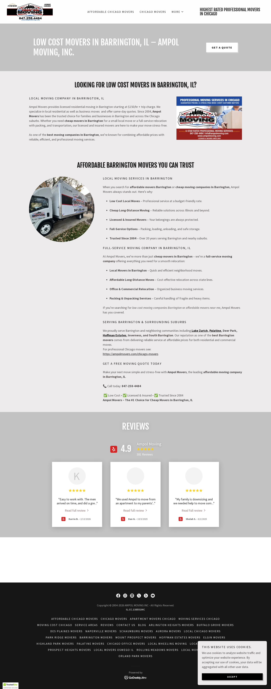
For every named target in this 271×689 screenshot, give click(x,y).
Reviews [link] (107, 625)
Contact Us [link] (125, 625)
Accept (232, 676)
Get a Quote (222, 47)
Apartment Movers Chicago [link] (153, 618)
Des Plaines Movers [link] (66, 631)
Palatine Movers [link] (90, 643)
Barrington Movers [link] (96, 637)
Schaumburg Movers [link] (136, 631)
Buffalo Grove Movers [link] (215, 625)
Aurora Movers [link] (168, 631)
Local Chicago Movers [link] (202, 631)
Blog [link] (142, 625)
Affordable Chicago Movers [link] (110, 11)
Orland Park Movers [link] (136, 656)
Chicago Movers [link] (153, 11)
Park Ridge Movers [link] (61, 637)
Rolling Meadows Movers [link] (158, 650)
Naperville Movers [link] (101, 631)
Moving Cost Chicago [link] (54, 625)
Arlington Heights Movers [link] (171, 625)
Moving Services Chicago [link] (199, 618)
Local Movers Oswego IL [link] (114, 650)
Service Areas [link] (86, 625)
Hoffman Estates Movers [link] (179, 637)
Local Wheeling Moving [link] (167, 643)
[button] (178, 12)
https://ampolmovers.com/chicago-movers (130, 354)
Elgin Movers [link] (214, 637)
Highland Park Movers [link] (55, 643)
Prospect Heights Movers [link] (69, 650)
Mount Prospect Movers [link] (135, 637)
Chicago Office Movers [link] (126, 643)
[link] (30, 11)
